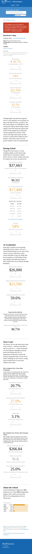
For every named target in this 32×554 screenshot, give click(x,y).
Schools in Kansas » (8, 48)
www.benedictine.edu (19, 38)
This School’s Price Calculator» (15, 219)
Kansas (13, 20)
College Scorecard (16, 30)
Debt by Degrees (17, 1)
